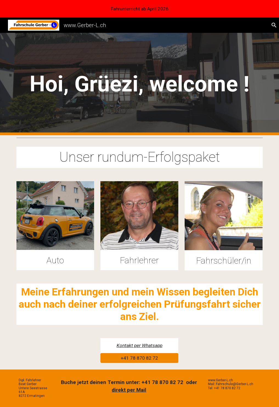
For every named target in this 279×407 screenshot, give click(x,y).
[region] (139, 9)
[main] (139, 84)
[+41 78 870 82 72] (139, 358)
